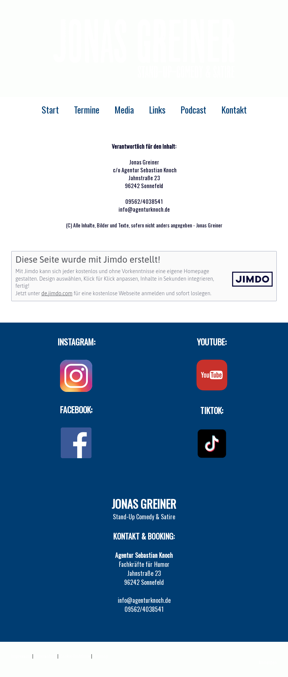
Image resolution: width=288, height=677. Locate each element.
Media (124, 109)
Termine (86, 109)
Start (50, 109)
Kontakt (234, 109)
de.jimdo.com (56, 293)
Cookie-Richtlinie (75, 656)
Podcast (193, 109)
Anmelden (268, 662)
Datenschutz (45, 656)
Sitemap (100, 656)
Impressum (21, 656)
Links (157, 109)
